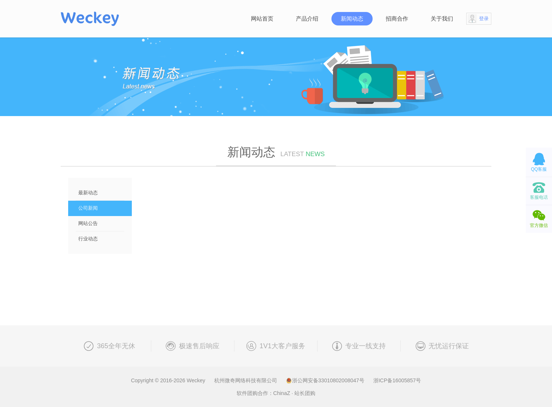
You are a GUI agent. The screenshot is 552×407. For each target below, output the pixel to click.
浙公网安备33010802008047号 (326, 380)
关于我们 (442, 18)
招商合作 (397, 18)
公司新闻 (88, 208)
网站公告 (88, 223)
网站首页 (262, 18)
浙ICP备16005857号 (397, 380)
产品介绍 (307, 18)
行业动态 (88, 239)
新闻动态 (352, 18)
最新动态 (88, 192)
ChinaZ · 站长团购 (294, 393)
